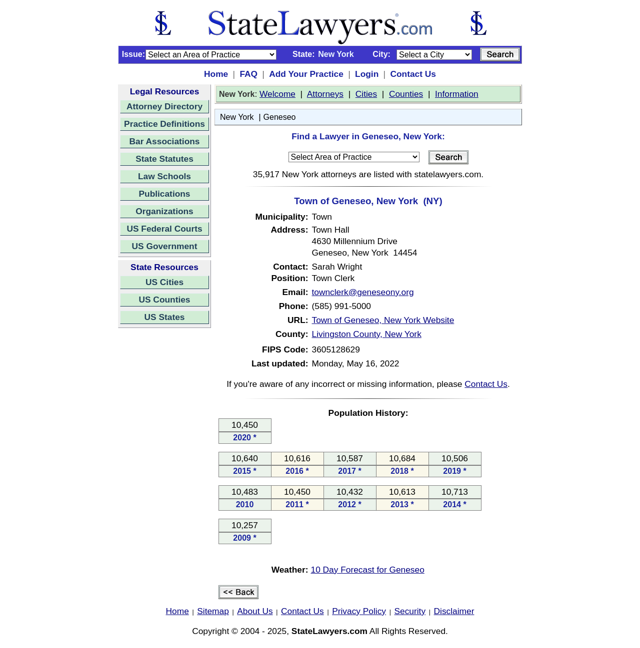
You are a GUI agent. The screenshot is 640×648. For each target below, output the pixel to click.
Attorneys (325, 94)
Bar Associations (165, 141)
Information (456, 94)
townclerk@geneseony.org (363, 292)
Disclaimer (454, 611)
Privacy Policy (359, 611)
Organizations (165, 211)
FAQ (249, 74)
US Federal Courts (164, 229)
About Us (254, 611)
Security (410, 611)
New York (237, 117)
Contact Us (413, 74)
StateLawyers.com (330, 631)
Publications (164, 194)
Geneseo (280, 117)
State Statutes (165, 159)
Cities (366, 94)
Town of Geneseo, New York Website (383, 320)
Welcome (278, 94)
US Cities (165, 282)
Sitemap (213, 611)
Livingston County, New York (367, 334)
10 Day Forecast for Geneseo (367, 570)
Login (366, 74)
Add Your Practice (306, 74)
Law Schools (164, 176)
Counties (406, 94)
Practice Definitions (164, 124)
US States (164, 317)
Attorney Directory (164, 106)
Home (216, 74)
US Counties (164, 300)
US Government (165, 246)
